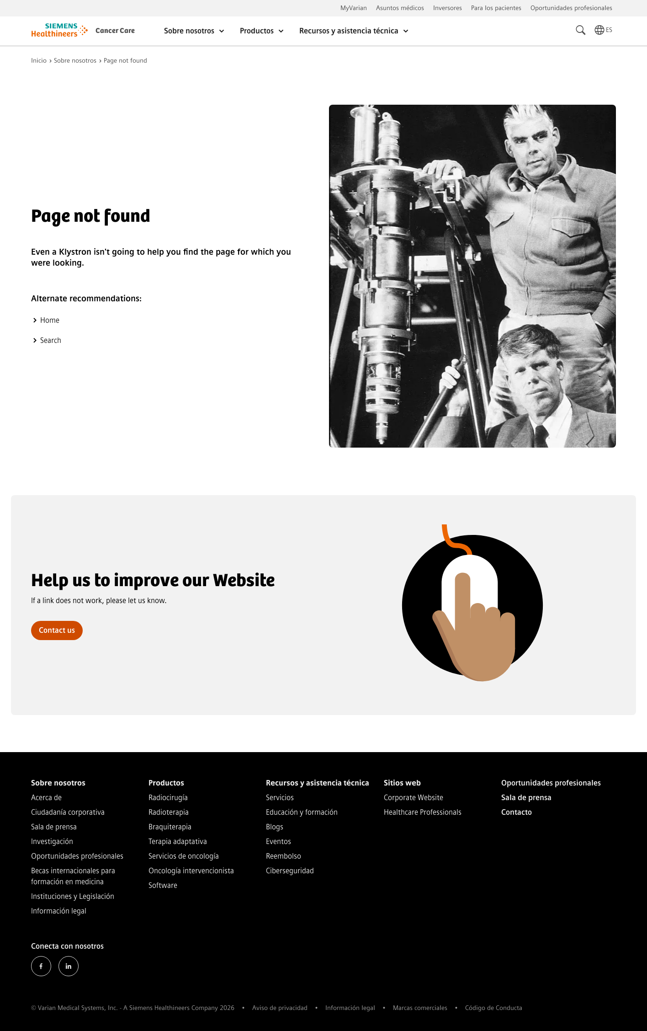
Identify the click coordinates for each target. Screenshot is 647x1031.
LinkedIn (68, 966)
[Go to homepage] (59, 31)
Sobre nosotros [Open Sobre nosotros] (194, 31)
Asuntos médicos (400, 8)
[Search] (581, 30)
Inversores (447, 8)
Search (50, 340)
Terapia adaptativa (177, 841)
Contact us (57, 630)
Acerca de (46, 797)
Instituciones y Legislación (72, 896)
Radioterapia (168, 812)
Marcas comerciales (420, 1008)
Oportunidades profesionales (571, 8)
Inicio (39, 60)
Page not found (125, 60)
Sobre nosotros (75, 60)
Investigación (52, 841)
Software (162, 885)
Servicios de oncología (183, 856)
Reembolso (283, 856)
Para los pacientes (496, 8)
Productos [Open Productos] (262, 31)
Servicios (280, 797)
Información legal (58, 911)
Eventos (278, 841)
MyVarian (353, 8)
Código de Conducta (493, 1008)
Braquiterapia (169, 827)
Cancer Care (115, 31)
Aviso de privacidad (280, 1008)
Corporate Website (413, 797)
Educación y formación (302, 812)
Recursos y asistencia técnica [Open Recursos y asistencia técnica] (354, 31)
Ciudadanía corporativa (68, 812)
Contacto (516, 812)
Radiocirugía (168, 797)
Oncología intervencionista (191, 870)
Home (49, 320)
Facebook (41, 966)
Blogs (274, 827)
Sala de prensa (54, 827)
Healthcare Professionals (422, 812)
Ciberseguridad (290, 870)
